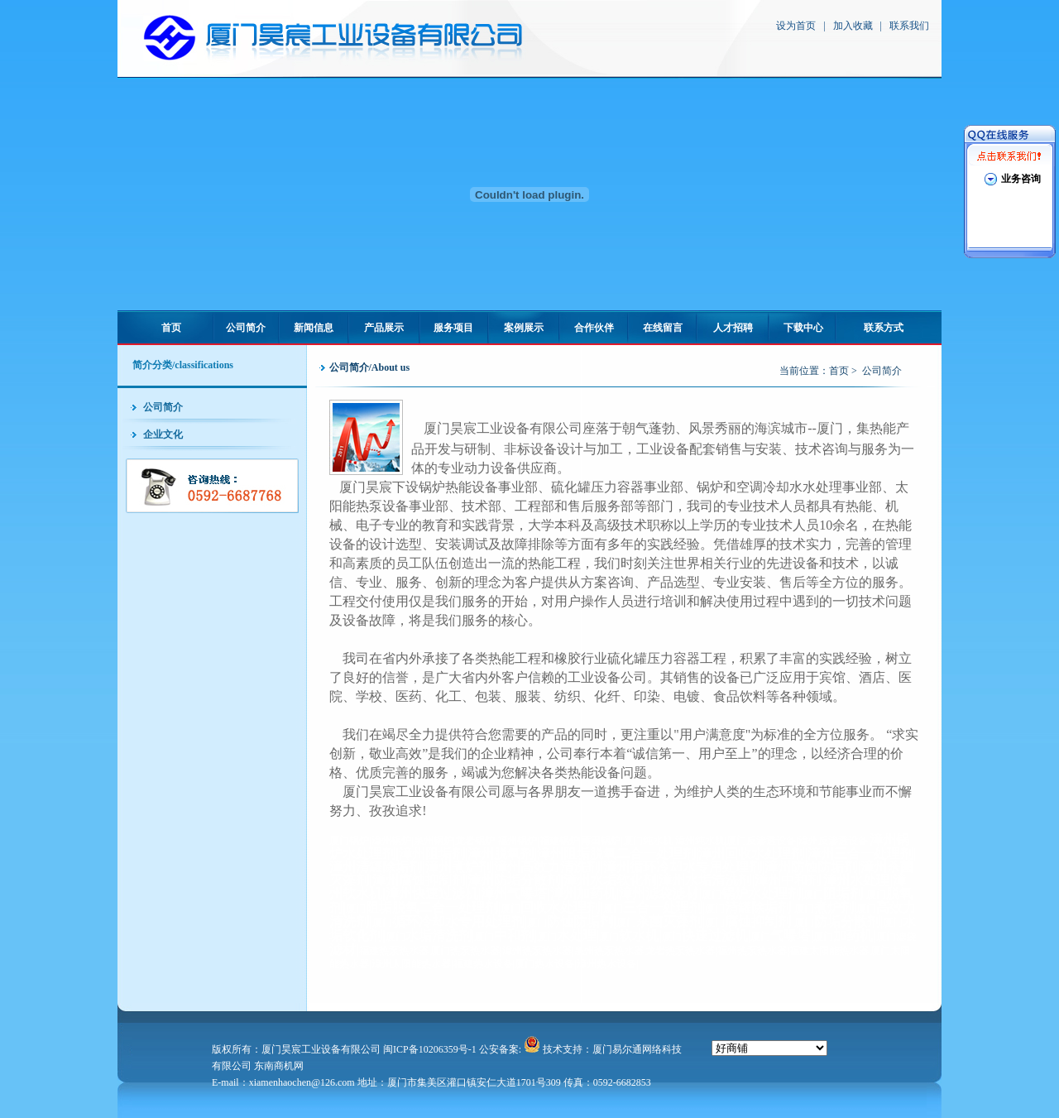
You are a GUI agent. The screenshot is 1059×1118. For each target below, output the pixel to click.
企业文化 (163, 434)
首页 (171, 327)
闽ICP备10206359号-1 (430, 1049)
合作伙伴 (594, 327)
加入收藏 (853, 25)
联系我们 (909, 25)
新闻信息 (313, 327)
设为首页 (796, 25)
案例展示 (524, 327)
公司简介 (246, 327)
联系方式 (883, 327)
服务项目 (453, 327)
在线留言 (663, 327)
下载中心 (803, 327)
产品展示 (384, 327)
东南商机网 (279, 1066)
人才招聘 (733, 327)
